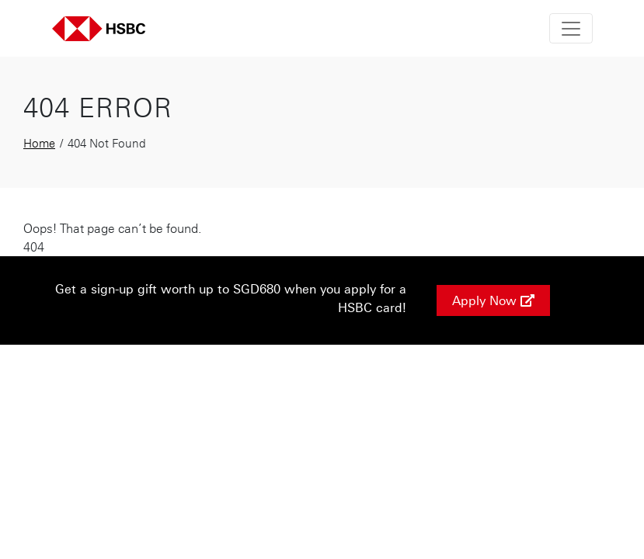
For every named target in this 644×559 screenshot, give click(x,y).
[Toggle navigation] (571, 28)
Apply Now (493, 300)
